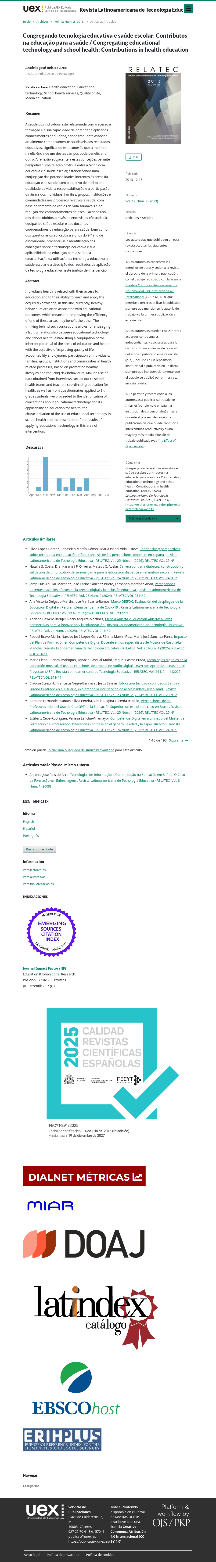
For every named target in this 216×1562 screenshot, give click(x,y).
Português (31, 835)
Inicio (27, 21)
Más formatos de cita (143, 518)
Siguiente (176, 740)
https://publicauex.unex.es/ (89, 1541)
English (28, 821)
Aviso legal (32, 1554)
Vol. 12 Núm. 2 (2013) (69, 21)
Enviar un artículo (39, 849)
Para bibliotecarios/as (38, 884)
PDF (135, 157)
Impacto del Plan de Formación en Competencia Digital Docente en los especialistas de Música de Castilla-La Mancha (108, 642)
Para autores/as (34, 877)
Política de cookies (100, 1554)
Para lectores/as (34, 870)
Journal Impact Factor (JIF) (44, 968)
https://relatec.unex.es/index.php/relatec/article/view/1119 (153, 506)
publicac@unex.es (82, 1536)
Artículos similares (39, 539)
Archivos (42, 21)
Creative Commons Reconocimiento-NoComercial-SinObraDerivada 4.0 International (151, 291)
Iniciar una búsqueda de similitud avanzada (80, 750)
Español (29, 828)
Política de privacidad (63, 1554)
